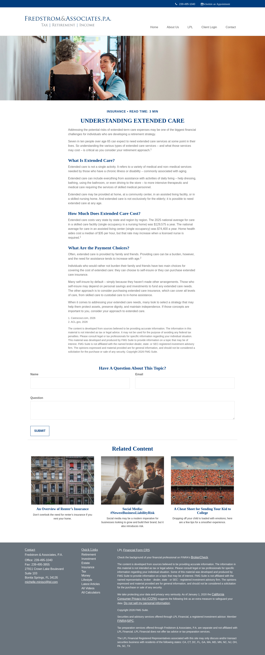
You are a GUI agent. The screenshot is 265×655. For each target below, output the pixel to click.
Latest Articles (91, 584)
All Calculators (91, 592)
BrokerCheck (199, 557)
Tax (84, 571)
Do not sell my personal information (147, 603)
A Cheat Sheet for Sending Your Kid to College (202, 511)
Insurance (88, 567)
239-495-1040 (185, 4)
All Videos (88, 588)
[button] (171, 21)
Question (36, 397)
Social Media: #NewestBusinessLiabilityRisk (132, 511)
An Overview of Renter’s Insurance (62, 509)
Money (86, 575)
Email (139, 374)
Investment (89, 558)
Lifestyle (87, 579)
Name (34, 374)
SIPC (130, 620)
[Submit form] (39, 431)
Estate (86, 563)
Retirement (89, 554)
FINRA (121, 620)
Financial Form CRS (136, 550)
